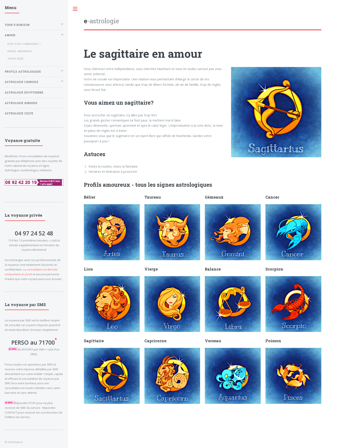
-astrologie (101, 21)
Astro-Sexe (16, 58)
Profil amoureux (20, 51)
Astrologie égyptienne (24, 92)
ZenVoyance (15, 442)
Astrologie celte (19, 113)
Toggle (75, 9)
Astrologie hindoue (21, 103)
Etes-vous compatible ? (24, 43)
